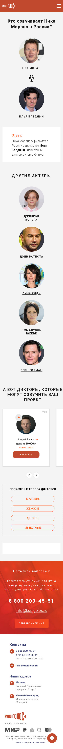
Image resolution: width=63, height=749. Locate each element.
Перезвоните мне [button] (31, 623)
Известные (33, 527)
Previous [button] (29, 475)
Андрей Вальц (26, 439)
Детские (33, 518)
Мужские (33, 499)
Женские (32, 508)
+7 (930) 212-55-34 (26, 654)
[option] (26, 438)
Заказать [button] (26, 454)
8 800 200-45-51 (31, 600)
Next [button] (36, 475)
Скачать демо (26, 447)
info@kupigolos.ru (31, 610)
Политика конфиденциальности (30, 743)
